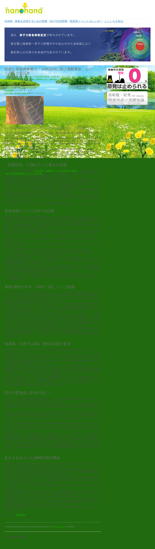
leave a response (57, 526)
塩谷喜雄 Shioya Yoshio (16, 93)
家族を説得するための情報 (31, 21)
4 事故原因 (53, 79)
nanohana (28, 76)
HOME (9, 21)
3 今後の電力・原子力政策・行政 (63, 76)
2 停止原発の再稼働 (42, 76)
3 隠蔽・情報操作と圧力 (38, 79)
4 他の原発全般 (64, 79)
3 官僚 (10, 79)
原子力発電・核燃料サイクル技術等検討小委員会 (55, 171)
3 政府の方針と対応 (21, 79)
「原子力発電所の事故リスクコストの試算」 (24, 173)
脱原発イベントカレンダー (86, 21)
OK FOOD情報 (58, 21)
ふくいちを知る (113, 21)
